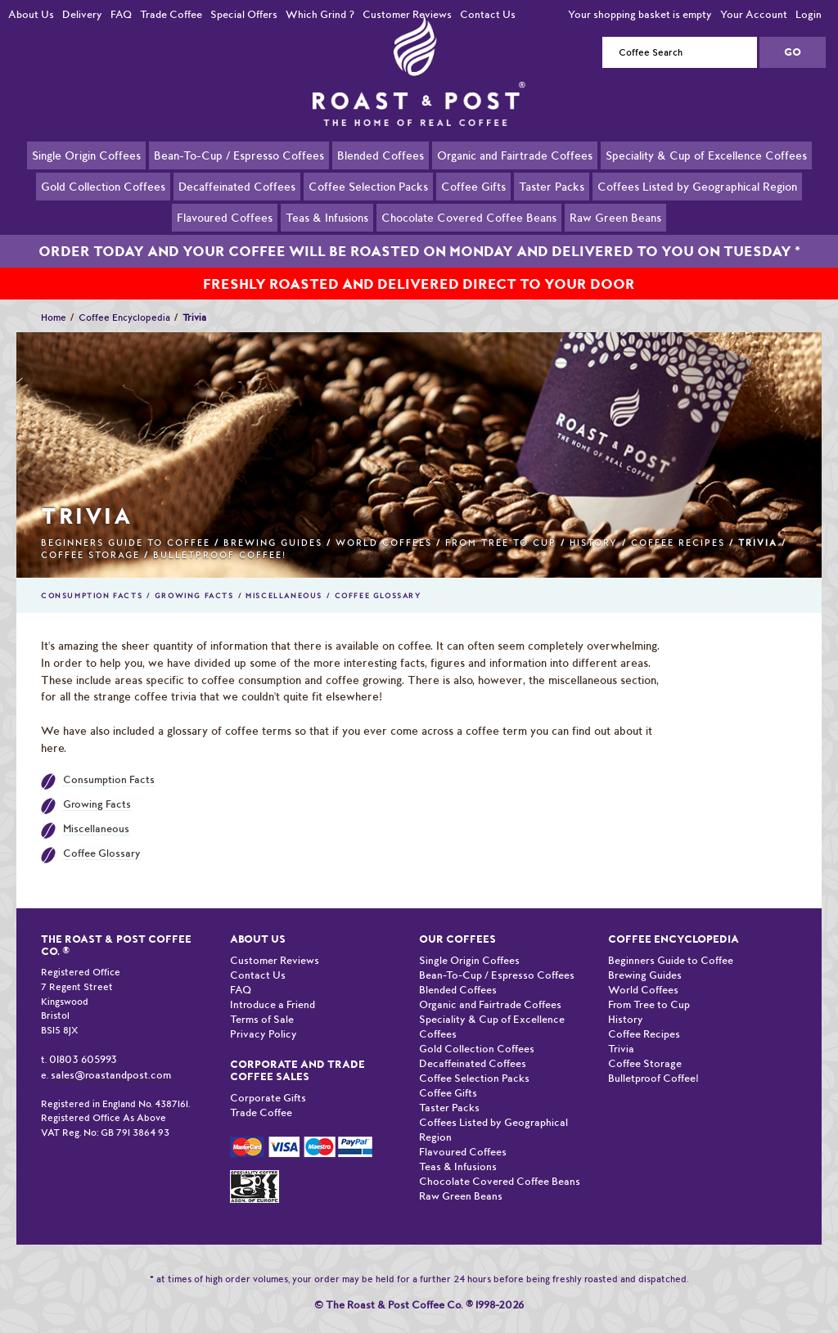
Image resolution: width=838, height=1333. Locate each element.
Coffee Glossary (378, 577)
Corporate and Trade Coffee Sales (297, 1051)
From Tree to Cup (500, 524)
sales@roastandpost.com (111, 1056)
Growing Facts (194, 577)
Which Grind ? (320, 14)
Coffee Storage (90, 536)
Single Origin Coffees (86, 154)
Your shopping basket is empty (640, 14)
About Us (31, 14)
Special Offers (243, 14)
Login (808, 14)
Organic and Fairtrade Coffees (514, 154)
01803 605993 (83, 1040)
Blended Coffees (380, 154)
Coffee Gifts (473, 185)
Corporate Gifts (268, 1079)
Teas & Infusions (327, 216)
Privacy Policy (263, 1015)
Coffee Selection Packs (368, 185)
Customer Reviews (407, 14)
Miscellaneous (284, 577)
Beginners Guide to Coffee (125, 524)
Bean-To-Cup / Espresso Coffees (239, 154)
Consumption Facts (91, 577)
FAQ (121, 14)
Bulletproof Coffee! (219, 536)
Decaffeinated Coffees (236, 185)
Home (53, 298)
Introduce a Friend (272, 985)
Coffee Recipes (678, 524)
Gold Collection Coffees (103, 185)
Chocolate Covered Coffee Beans (468, 216)
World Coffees (384, 524)
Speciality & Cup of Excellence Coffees (706, 154)
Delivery (82, 14)
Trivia (621, 1030)
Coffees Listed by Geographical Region (697, 185)
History (594, 524)
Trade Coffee (171, 14)
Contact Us (488, 14)
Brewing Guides (272, 524)
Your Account (753, 14)
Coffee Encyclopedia (124, 298)
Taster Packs (551, 185)
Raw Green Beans (615, 216)
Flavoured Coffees (225, 216)
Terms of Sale (262, 1000)
